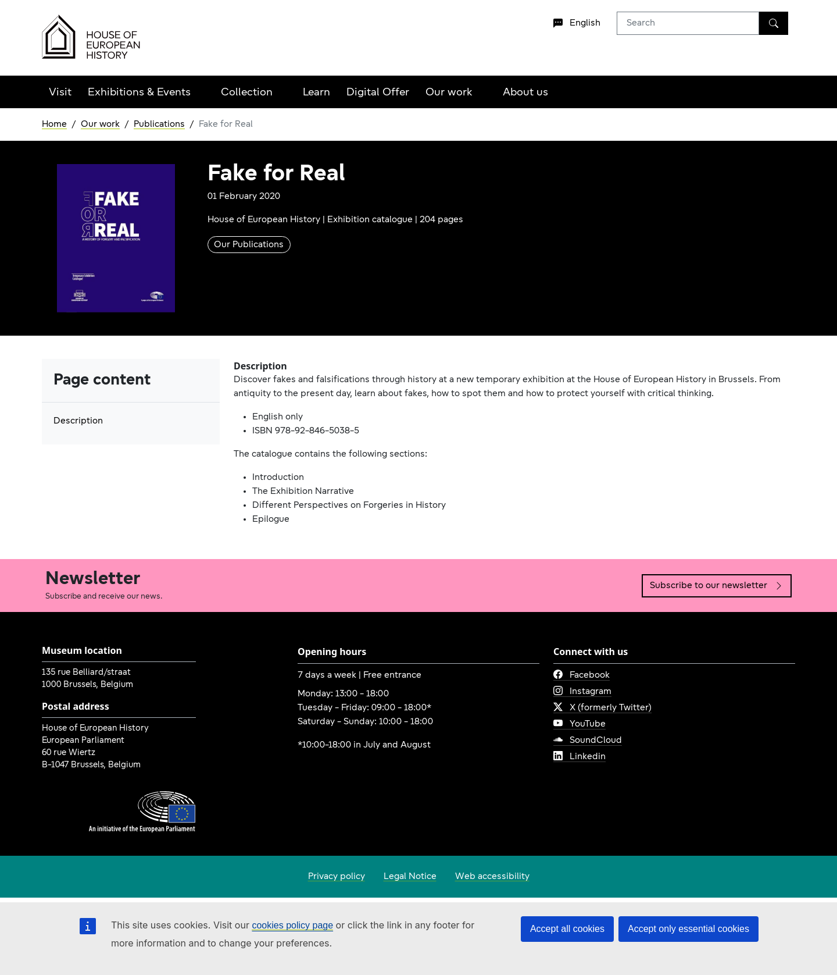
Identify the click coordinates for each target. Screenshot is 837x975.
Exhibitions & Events (139, 92)
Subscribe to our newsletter (717, 585)
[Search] (773, 23)
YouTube (579, 724)
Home (54, 124)
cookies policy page (292, 925)
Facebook (581, 675)
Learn (316, 92)
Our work (449, 92)
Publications (159, 124)
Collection (247, 92)
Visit (60, 92)
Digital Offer (377, 92)
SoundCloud (587, 740)
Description (78, 421)
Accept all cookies (567, 929)
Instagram (582, 691)
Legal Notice (410, 876)
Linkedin (579, 757)
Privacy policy (336, 876)
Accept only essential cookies (688, 929)
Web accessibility (492, 876)
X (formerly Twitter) (602, 708)
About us (525, 92)
